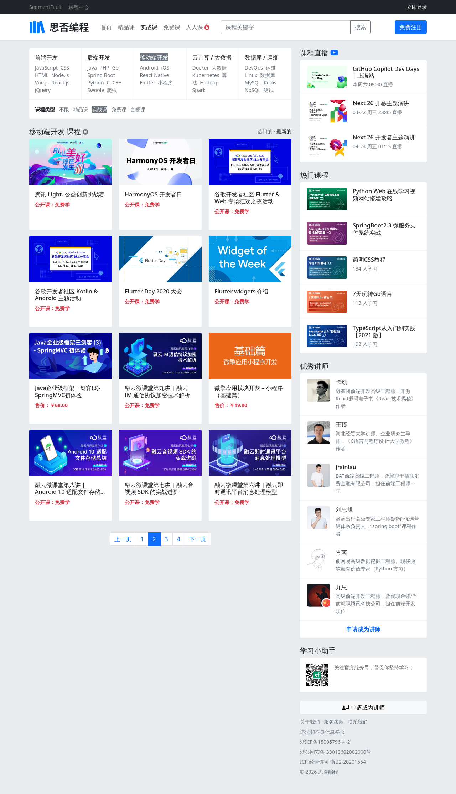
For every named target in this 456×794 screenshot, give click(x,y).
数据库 (267, 75)
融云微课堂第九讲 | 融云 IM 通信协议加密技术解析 (158, 391)
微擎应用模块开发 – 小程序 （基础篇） (248, 391)
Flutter (147, 82)
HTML (41, 75)
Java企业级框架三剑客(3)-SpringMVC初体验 (67, 391)
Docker (200, 67)
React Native (154, 75)
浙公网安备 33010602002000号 (335, 751)
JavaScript (46, 67)
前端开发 (46, 57)
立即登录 (417, 7)
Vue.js (42, 82)
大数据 (219, 67)
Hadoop (209, 82)
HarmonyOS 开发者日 (153, 194)
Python (95, 82)
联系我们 (358, 721)
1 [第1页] (142, 539)
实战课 (148, 27)
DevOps (254, 67)
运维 (271, 67)
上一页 (122, 539)
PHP (104, 67)
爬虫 (112, 90)
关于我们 (310, 721)
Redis (270, 82)
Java (92, 67)
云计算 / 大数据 (212, 57)
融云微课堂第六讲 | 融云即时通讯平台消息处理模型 (248, 488)
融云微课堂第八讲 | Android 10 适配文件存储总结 (70, 491)
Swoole (95, 90)
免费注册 (410, 27)
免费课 (171, 27)
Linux (251, 75)
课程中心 (79, 7)
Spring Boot (101, 75)
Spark (199, 90)
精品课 (126, 27)
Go (115, 67)
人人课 (197, 27)
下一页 (197, 539)
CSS (65, 67)
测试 (269, 90)
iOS (165, 67)
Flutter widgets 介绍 (241, 291)
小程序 (165, 82)
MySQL (253, 82)
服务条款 (334, 721)
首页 (106, 27)
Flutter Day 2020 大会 (153, 291)
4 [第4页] (178, 539)
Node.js (60, 75)
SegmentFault (45, 7)
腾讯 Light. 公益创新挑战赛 (70, 194)
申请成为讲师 (363, 629)
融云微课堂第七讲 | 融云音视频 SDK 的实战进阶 (159, 488)
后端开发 (98, 57)
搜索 (360, 27)
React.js (60, 82)
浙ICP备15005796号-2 (325, 741)
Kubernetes (205, 75)
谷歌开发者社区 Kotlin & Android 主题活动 (66, 294)
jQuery (43, 90)
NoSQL (253, 90)
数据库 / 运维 (261, 57)
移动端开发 (154, 57)
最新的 (283, 131)
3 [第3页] (166, 539)
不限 (64, 109)
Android (149, 67)
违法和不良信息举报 (322, 731)
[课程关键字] (286, 27)
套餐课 (137, 109)
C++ (117, 82)
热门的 (265, 131)
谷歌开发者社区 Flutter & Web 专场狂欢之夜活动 (247, 197)
